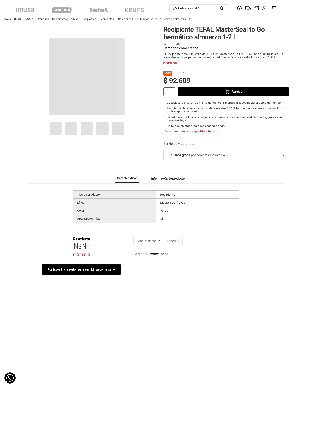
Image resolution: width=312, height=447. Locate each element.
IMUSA (29, 19)
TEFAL (17, 19)
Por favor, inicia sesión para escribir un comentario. (81, 269)
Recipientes (89, 19)
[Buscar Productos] (222, 8)
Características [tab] (127, 178)
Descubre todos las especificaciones (190, 131)
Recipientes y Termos (65, 19)
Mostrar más (170, 62)
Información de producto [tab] (168, 178)
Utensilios (43, 19)
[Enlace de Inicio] (7, 19)
